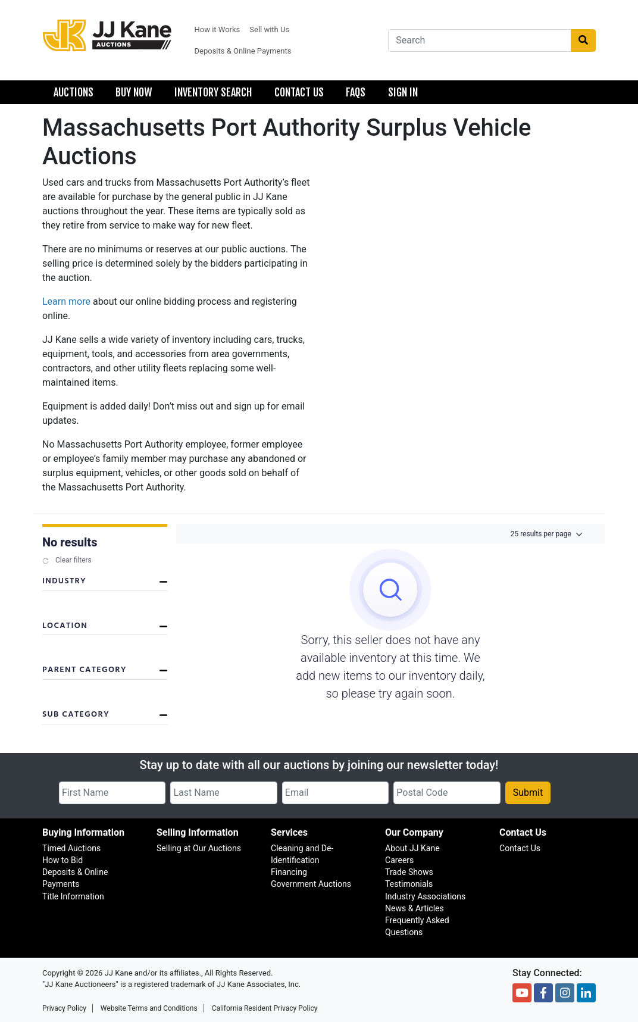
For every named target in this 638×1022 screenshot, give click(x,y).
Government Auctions (311, 884)
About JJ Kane (412, 848)
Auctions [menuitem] (73, 92)
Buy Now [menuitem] (133, 92)
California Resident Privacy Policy (265, 1008)
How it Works (217, 29)
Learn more (66, 301)
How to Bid (62, 860)
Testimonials (409, 884)
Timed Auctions (71, 848)
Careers (399, 860)
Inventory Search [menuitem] (213, 92)
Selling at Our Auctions (199, 848)
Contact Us (519, 848)
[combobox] (479, 40)
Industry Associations (425, 896)
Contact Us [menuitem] (299, 92)
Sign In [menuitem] (403, 92)
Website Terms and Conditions (149, 1008)
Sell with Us (269, 29)
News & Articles (414, 908)
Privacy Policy (64, 1008)
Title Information (73, 896)
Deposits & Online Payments (243, 50)
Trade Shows (409, 872)
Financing (289, 872)
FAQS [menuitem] (355, 92)
